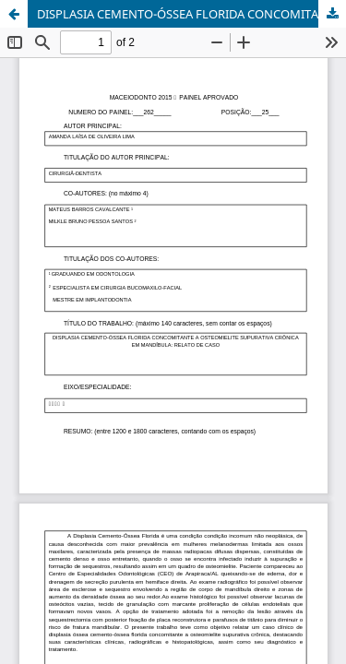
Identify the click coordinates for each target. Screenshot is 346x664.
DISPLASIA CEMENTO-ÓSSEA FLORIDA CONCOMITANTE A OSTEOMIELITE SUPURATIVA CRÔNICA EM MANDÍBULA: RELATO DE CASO (191, 14)
